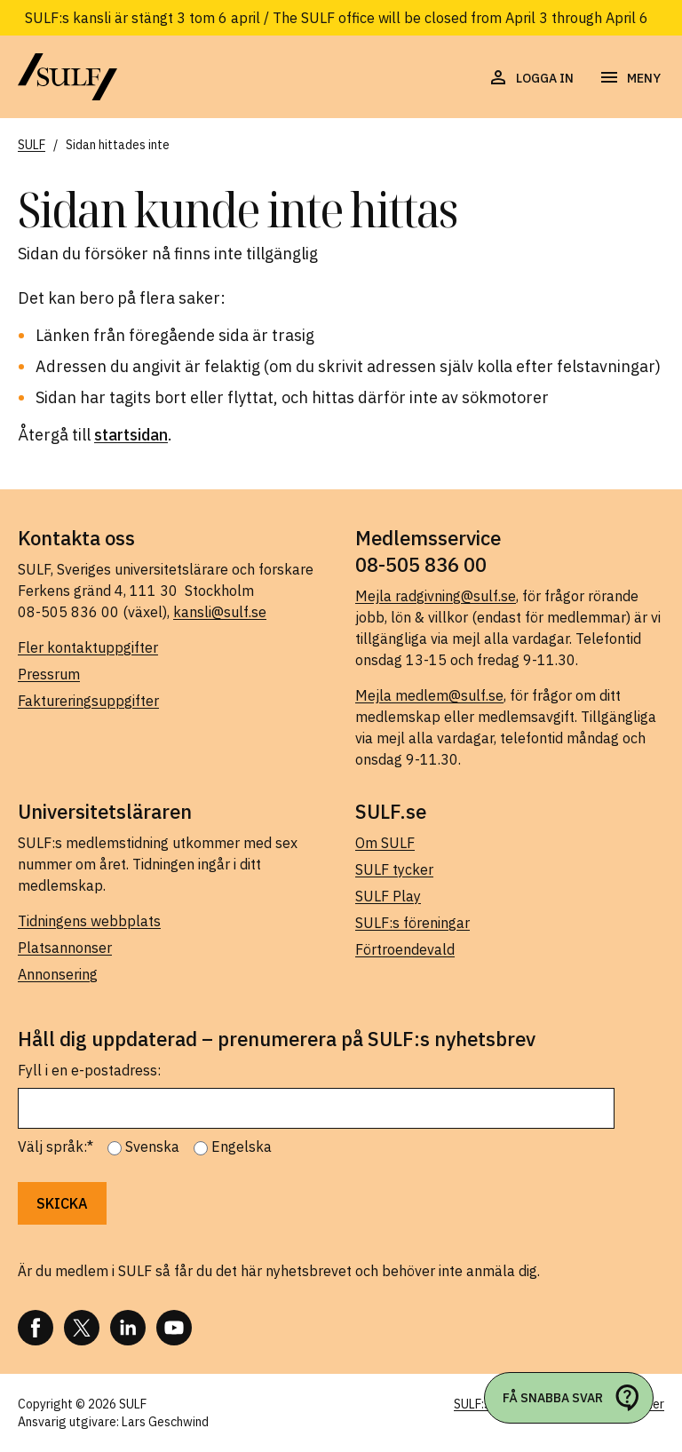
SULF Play (388, 896)
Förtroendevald (405, 949)
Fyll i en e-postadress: (89, 1070)
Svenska (152, 1146)
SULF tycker (394, 869)
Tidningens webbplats (89, 921)
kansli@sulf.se (219, 612)
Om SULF (385, 843)
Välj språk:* (55, 1146)
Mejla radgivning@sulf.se (435, 596)
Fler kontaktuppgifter (88, 647)
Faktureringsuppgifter (88, 701)
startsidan (131, 434)
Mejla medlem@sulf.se (429, 695)
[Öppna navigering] (629, 78)
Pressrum (49, 674)
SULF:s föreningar (412, 923)
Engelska (241, 1146)
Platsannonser (65, 947)
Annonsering (58, 974)
